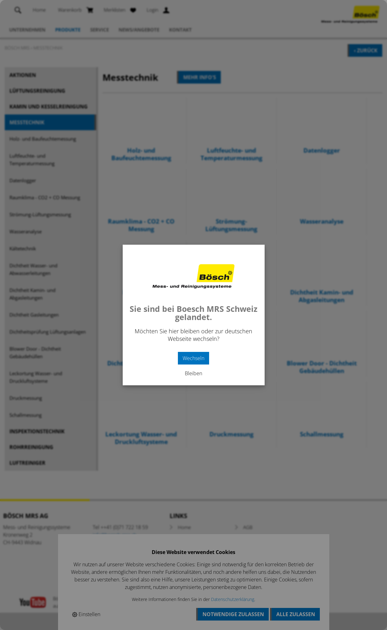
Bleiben (193, 373)
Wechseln (193, 358)
